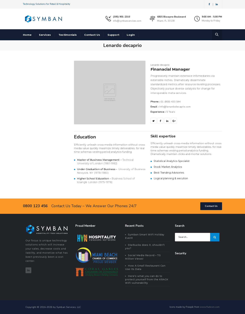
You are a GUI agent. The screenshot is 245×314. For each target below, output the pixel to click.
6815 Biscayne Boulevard (171, 16)
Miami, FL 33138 (166, 20)
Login (131, 34)
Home (27, 34)
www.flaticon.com (209, 307)
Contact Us (92, 34)
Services (45, 34)
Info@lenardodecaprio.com (175, 106)
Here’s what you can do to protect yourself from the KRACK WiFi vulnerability (146, 279)
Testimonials (68, 34)
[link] (197, 266)
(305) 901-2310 (121, 16)
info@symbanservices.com (127, 20)
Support (113, 34)
